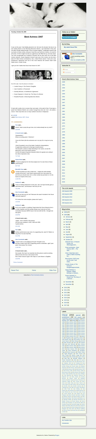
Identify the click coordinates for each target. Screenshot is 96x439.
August (68, 234)
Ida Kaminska (81, 384)
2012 (63, 173)
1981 (63, 138)
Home (34, 270)
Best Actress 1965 (71, 326)
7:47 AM (17, 156)
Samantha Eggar (76, 404)
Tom (16, 125)
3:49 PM (17, 258)
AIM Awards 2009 (67, 194)
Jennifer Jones (67, 386)
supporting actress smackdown (71, 319)
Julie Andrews (71, 390)
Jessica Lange (75, 355)
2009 (63, 164)
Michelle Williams (77, 358)
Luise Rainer (77, 393)
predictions (66, 317)
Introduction (65, 423)
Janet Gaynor (65, 341)
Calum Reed (18, 159)
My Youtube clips (67, 420)
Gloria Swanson (71, 352)
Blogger (57, 435)
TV (79, 336)
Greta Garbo (65, 384)
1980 (63, 135)
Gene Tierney (76, 381)
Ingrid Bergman (68, 353)
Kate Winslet (65, 392)
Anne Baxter (71, 364)
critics (75, 360)
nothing (81, 410)
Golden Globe (81, 352)
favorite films (75, 410)
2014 (65, 297)
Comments (67, 72)
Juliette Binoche (79, 390)
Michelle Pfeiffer (67, 399)
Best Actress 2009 (71, 334)
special (78, 315)
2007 (63, 158)
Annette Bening (66, 366)
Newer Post (15, 270)
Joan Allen (71, 387)
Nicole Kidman (75, 401)
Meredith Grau (19, 169)
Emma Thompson (79, 379)
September (69, 237)
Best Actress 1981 (68, 370)
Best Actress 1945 (71, 323)
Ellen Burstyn (67, 342)
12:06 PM (18, 179)
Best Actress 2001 (66, 372)
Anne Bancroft (71, 344)
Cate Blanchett (67, 375)
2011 (63, 170)
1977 (63, 129)
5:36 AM (17, 129)
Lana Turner (73, 392)
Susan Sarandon (66, 360)
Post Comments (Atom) (37, 275)
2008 (63, 161)
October (68, 239)
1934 (63, 88)
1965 (63, 117)
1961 (63, 111)
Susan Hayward (75, 407)
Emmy (74, 320)
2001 (63, 155)
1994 (63, 149)
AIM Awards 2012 (67, 203)
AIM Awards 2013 (81, 361)
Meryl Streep (74, 341)
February (68, 219)
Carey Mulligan (81, 373)
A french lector (19, 133)
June (67, 229)
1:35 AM (17, 201)
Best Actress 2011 (71, 336)
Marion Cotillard (81, 395)
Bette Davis (73, 373)
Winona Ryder (67, 410)
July (67, 232)
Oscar (27, 117)
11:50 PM (18, 247)
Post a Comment (18, 262)
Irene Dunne (79, 353)
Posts (65, 69)
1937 (63, 90)
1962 (63, 114)
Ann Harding (77, 363)
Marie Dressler (72, 395)
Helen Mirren (73, 384)
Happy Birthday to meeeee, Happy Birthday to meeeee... (72, 271)
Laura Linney (81, 356)
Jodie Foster (67, 388)
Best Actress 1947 (20, 117)
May (67, 227)
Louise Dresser (67, 393)
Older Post (52, 270)
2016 (63, 182)
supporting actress (78, 338)
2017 (65, 305)
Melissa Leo (82, 398)
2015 (63, 179)
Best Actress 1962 (70, 369)
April (67, 224)
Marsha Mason (76, 396)
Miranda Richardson (78, 399)
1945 (63, 99)
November (69, 282)
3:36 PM (17, 215)
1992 (63, 146)
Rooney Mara (80, 402)
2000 (63, 152)
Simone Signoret (81, 405)
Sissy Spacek (67, 407)
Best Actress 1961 (71, 345)
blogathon (68, 338)
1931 (63, 85)
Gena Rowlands (72, 350)
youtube (64, 411)
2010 (63, 167)
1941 (63, 96)
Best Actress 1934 (73, 367)
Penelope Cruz (71, 402)
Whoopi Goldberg (81, 408)
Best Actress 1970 (80, 369)
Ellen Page (70, 379)
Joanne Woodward (80, 387)
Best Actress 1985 (71, 330)
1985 (63, 140)
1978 (63, 132)
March (68, 222)
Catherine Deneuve (78, 375)
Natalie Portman (66, 401)
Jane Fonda (65, 355)
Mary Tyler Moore (73, 398)
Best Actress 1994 (71, 331)
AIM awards (78, 317)
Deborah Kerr (65, 376)
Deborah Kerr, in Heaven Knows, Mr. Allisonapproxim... (72, 243)
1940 (63, 93)
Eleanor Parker (73, 378)
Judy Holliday (76, 388)
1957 (63, 108)
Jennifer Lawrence (77, 386)
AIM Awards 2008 (67, 191)
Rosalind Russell (66, 404)
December (69, 284)
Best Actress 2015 (76, 372)
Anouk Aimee (75, 366)
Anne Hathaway (79, 364)
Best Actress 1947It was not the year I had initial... (72, 260)
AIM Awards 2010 (67, 197)
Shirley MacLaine (71, 405)
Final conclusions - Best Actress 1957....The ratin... (72, 249)
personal (82, 341)
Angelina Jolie (67, 363)
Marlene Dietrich (67, 396)
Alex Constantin (20, 192)
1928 (63, 82)
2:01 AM (17, 226)
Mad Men (67, 358)
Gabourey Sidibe (66, 381)
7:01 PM (17, 188)
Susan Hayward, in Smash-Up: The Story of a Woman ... (73, 277)
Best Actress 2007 (71, 333)
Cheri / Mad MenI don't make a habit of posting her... (72, 254)
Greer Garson (79, 382)
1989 (63, 143)
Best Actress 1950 (71, 325)
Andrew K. (18, 182)
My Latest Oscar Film (70, 47)
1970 (63, 123)
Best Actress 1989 (71, 347)
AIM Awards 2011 (67, 200)
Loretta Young (81, 392)
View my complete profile (77, 60)
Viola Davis (71, 408)
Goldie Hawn (70, 382)
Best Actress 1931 (71, 322)
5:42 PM (17, 236)
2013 (63, 176)
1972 (63, 126)
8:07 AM (17, 166)
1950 (63, 105)
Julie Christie (72, 356)
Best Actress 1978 (71, 328)
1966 (63, 120)
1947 (63, 102)
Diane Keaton (75, 376)
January (68, 217)
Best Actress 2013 (72, 349)
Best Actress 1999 (79, 370)
